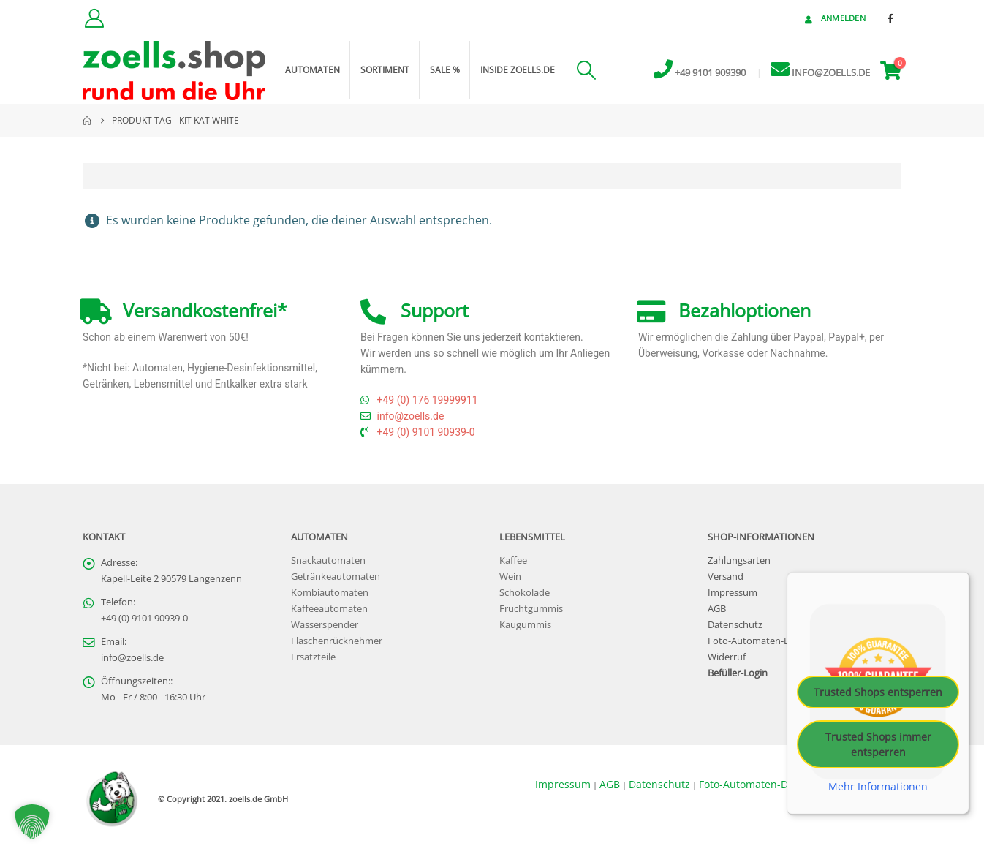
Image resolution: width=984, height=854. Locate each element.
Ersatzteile (313, 657)
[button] (586, 70)
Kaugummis (525, 625)
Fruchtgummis (531, 608)
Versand (725, 576)
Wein (510, 576)
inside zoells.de (517, 70)
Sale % (445, 70)
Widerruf (727, 657)
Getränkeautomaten (335, 576)
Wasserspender (324, 625)
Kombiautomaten (329, 592)
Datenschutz (735, 625)
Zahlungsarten (739, 560)
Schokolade (524, 592)
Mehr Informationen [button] (878, 786)
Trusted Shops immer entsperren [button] (878, 744)
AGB (717, 608)
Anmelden (834, 17)
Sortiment (384, 70)
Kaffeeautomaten (329, 608)
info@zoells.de (132, 657)
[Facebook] (890, 18)
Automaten (312, 70)
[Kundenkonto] (94, 18)
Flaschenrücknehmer (336, 641)
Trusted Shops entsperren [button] (878, 692)
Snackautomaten (328, 560)
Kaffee (513, 560)
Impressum (732, 592)
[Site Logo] (174, 70)
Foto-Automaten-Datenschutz (773, 641)
